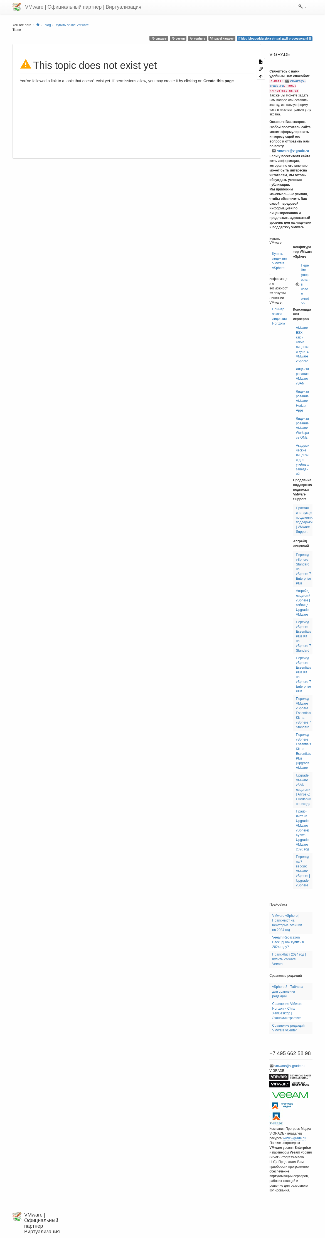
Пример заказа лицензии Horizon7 (279, 316)
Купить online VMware (72, 25)
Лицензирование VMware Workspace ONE (302, 428)
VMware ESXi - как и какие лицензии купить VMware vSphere (302, 344)
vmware (159, 38)
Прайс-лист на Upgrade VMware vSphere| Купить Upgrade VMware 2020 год (302, 830)
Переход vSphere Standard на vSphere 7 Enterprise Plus (303, 569)
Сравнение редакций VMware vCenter (288, 1028)
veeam (178, 38)
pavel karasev (221, 38)
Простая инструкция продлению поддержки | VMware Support (304, 520)
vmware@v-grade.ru (293, 151)
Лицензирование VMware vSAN (302, 376)
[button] (302, 7)
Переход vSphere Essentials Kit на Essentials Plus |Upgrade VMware (303, 751)
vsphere (197, 38)
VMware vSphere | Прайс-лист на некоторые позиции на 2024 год (287, 923)
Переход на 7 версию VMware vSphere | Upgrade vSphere (303, 871)
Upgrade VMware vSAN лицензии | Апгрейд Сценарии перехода (303, 789)
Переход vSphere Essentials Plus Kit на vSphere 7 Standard (303, 636)
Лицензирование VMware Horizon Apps (302, 401)
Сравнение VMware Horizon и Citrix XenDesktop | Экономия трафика (287, 1011)
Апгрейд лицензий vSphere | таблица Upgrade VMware (303, 602)
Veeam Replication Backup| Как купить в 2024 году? (288, 942)
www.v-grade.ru (294, 1138)
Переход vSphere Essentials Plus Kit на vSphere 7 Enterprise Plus (303, 674)
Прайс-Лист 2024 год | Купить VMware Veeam (289, 959)
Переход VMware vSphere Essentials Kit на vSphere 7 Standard (303, 713)
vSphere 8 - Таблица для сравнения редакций (287, 991)
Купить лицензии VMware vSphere (279, 261)
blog (48, 25)
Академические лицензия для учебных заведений (302, 460)
